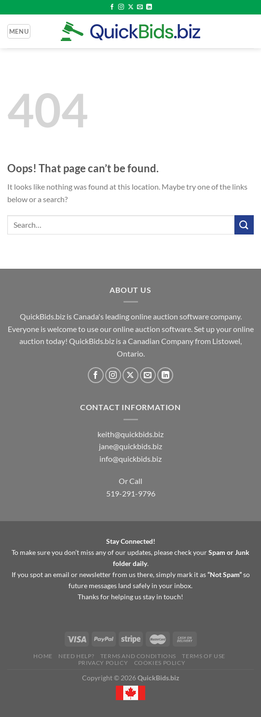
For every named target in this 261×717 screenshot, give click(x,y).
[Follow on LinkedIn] (149, 7)
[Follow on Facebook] (112, 7)
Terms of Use (203, 656)
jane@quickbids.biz (130, 446)
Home (42, 656)
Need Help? (76, 656)
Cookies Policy (160, 662)
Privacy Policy (103, 662)
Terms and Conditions (138, 656)
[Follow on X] (131, 7)
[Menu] (18, 31)
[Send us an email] (140, 7)
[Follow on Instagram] (121, 7)
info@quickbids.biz (130, 458)
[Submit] (244, 224)
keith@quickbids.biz (130, 434)
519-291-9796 (130, 493)
